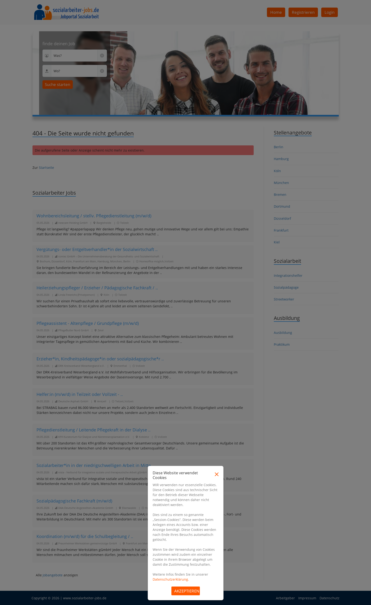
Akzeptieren (186, 591)
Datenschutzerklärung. (171, 579)
